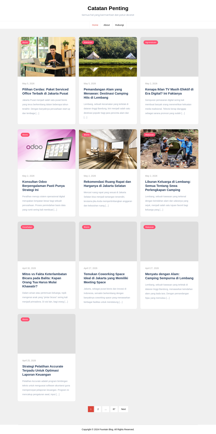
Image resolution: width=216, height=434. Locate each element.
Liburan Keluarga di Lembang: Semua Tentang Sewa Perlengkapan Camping (168, 186)
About (107, 25)
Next (123, 409)
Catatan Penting (108, 8)
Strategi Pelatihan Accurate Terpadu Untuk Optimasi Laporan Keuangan (42, 370)
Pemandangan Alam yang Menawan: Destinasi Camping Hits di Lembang (106, 93)
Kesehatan (27, 227)
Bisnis (25, 42)
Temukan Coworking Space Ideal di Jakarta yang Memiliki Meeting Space (106, 278)
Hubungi (119, 25)
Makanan (88, 42)
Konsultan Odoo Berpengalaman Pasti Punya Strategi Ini (43, 186)
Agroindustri (150, 42)
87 (114, 409)
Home (95, 25)
